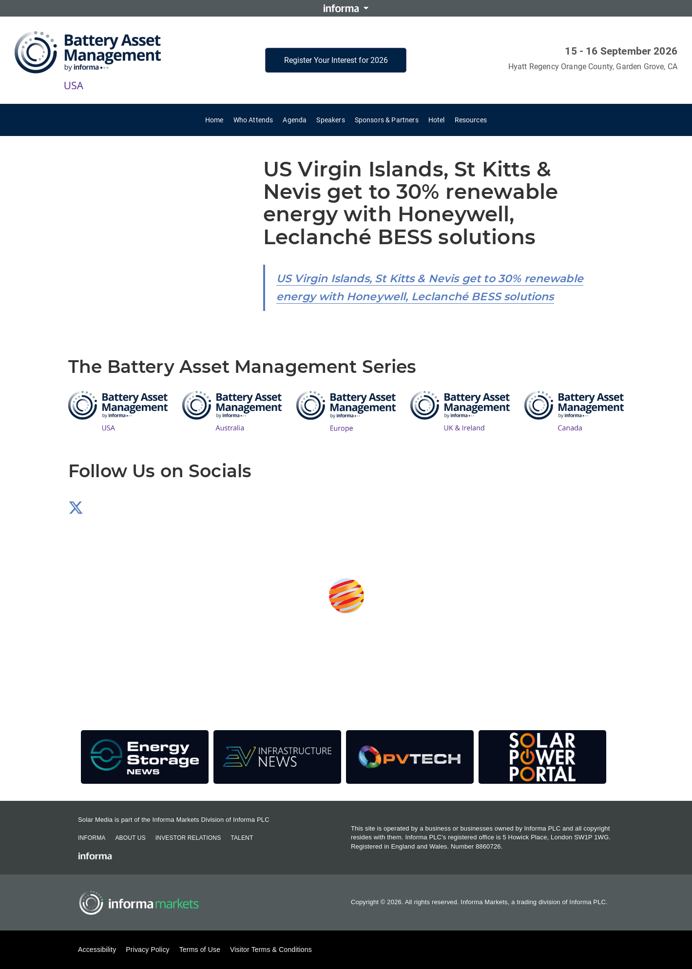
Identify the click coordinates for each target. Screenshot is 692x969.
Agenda (295, 120)
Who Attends (253, 120)
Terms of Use (199, 949)
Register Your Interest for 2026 (336, 60)
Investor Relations (188, 837)
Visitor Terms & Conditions (271, 949)
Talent (242, 837)
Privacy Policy (147, 949)
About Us (130, 837)
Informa (91, 837)
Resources (471, 120)
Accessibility (97, 949)
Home (214, 120)
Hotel (436, 120)
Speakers (330, 120)
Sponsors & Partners (387, 120)
